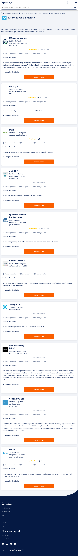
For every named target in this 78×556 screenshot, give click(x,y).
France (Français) (16, 550)
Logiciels (4, 526)
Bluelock (45, 13)
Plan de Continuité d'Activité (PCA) (31, 13)
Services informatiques (11, 13)
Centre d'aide (6, 539)
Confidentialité (6, 508)
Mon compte (5, 535)
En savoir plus (39, 77)
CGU (3, 515)
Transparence (6, 512)
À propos (4, 522)
